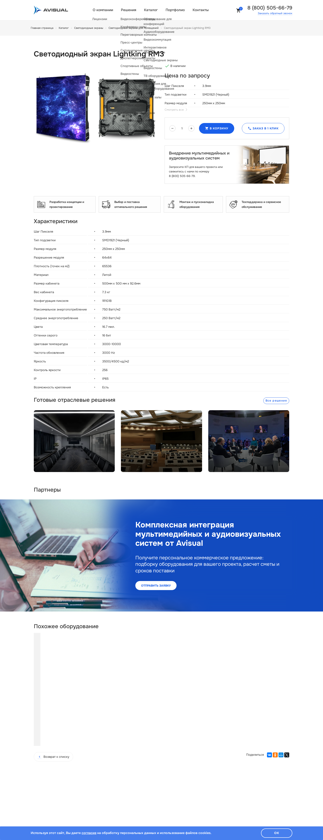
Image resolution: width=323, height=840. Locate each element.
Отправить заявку (156, 585)
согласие (89, 833)
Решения (128, 10)
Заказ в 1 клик (263, 128)
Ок (276, 833)
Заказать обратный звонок (275, 13)
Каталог (151, 10)
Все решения (276, 400)
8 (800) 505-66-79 (269, 8)
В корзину (216, 128)
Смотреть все (176, 109)
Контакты (201, 10)
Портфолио (175, 10)
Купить (68, 713)
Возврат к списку (53, 732)
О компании (103, 10)
